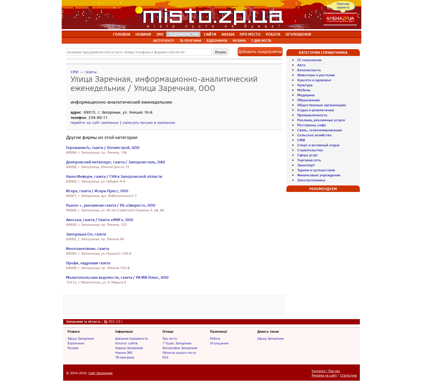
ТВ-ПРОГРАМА (190, 41)
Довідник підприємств (131, 338)
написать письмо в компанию (148, 122)
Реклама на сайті (324, 375)
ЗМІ (160, 34)
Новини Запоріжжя (129, 348)
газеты (91, 71)
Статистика (348, 375)
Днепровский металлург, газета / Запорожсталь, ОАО (115, 162)
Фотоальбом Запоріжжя (179, 348)
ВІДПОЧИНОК (217, 41)
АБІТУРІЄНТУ (163, 41)
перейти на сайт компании (94, 122)
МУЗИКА (239, 41)
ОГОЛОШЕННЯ (298, 34)
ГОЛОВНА (121, 34)
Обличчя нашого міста (179, 353)
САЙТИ (210, 34)
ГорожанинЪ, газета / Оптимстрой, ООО (103, 147)
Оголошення (219, 343)
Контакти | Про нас (326, 371)
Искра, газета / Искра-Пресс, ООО (97, 190)
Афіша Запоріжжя (81, 338)
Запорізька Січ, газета (86, 234)
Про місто (169, 338)
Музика (73, 348)
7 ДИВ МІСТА (261, 41)
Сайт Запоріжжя (100, 373)
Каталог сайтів (126, 343)
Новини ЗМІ (123, 353)
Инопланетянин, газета (87, 248)
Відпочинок (76, 343)
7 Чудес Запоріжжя (177, 343)
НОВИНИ (143, 34)
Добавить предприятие (260, 51)
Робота (215, 338)
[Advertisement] (174, 304)
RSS (165, 357)
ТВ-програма (124, 357)
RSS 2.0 (114, 321)
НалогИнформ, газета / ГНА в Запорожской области (114, 176)
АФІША (227, 34)
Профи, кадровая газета (88, 263)
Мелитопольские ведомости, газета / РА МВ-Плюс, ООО (117, 277)
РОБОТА (273, 34)
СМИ (74, 71)
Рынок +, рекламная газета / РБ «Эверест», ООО (110, 205)
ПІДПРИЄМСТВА (184, 34)
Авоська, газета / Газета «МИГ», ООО (99, 219)
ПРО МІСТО (250, 34)
